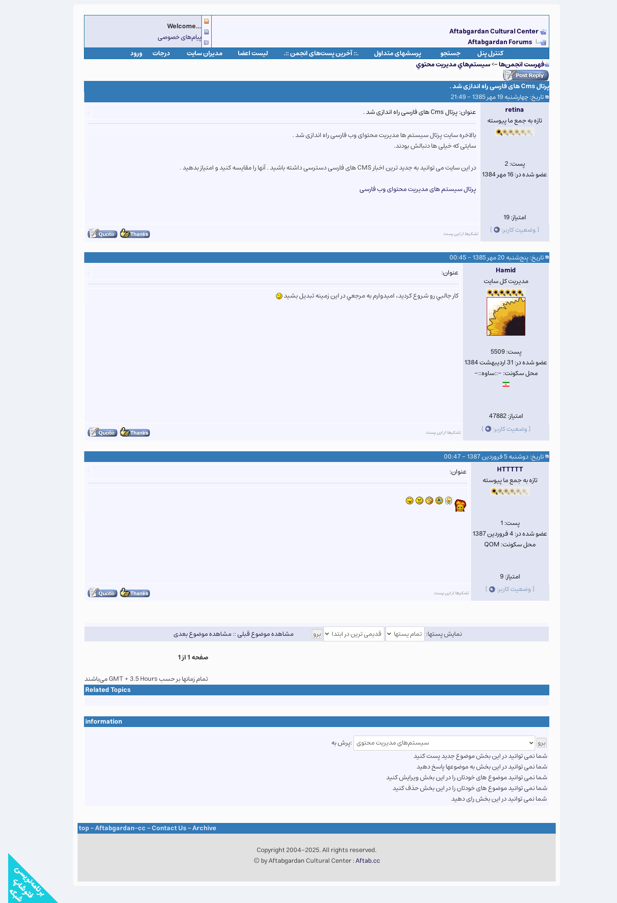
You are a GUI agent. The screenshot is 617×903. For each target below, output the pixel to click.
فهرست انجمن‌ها (513, 64)
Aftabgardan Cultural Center (486, 31)
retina (506, 110)
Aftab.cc (359, 861)
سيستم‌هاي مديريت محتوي (445, 64)
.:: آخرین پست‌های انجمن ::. (313, 53)
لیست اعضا (245, 53)
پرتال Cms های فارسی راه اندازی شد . (491, 86)
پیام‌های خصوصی (171, 37)
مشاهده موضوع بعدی (194, 634)
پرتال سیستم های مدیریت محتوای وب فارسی (409, 189)
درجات (153, 53)
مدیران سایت (196, 53)
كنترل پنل (482, 53)
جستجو (442, 53)
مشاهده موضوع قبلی (257, 634)
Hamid (498, 270)
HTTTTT (502, 469)
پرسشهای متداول (389, 53)
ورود (128, 53)
